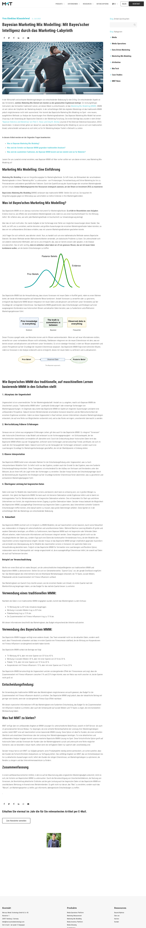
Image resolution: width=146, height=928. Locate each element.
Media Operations (118, 43)
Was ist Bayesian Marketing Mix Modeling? (23, 143)
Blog (124, 4)
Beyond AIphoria (102, 4)
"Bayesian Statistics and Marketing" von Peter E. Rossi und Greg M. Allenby (30, 122)
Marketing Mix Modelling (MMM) (83, 106)
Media (113, 37)
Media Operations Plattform (75, 873)
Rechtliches (51, 918)
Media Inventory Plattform (75, 883)
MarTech (114, 68)
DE (114, 4)
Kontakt (136, 4)
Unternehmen (73, 4)
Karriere (116, 879)
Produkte (59, 4)
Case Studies (116, 75)
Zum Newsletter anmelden (16, 821)
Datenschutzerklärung (64, 918)
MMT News (115, 81)
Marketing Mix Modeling (120, 56)
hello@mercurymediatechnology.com (13, 883)
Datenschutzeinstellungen (81, 918)
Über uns (116, 876)
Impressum (95, 918)
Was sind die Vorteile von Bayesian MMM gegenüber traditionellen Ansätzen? (36, 148)
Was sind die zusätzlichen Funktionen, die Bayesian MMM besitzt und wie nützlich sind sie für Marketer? (46, 152)
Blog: (112, 19)
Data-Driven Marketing (120, 50)
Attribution (115, 62)
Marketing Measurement (74, 876)
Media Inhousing (72, 886)
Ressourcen (87, 4)
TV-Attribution (71, 889)
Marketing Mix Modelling (74, 879)
